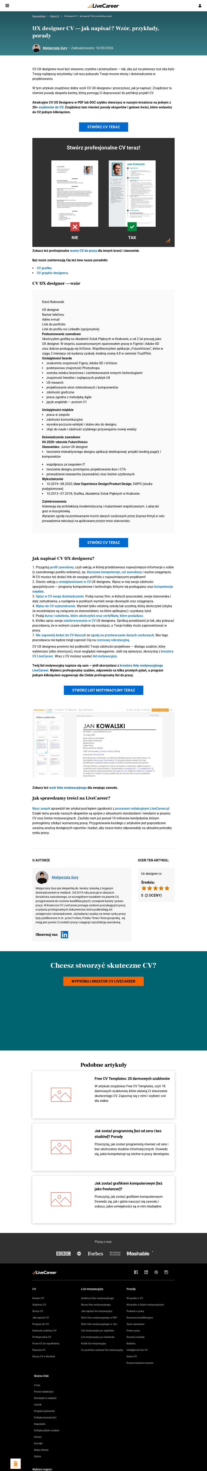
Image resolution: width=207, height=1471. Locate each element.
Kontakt (38, 1443)
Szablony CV (39, 1304)
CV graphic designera (52, 273)
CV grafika (44, 268)
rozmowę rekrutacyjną (113, 640)
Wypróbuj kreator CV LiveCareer (103, 981)
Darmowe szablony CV (44, 1330)
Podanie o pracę (135, 1311)
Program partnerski (44, 1411)
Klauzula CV (38, 1350)
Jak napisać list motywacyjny (96, 1311)
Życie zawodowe (135, 1324)
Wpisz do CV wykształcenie (55, 606)
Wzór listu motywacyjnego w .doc (99, 1324)
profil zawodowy (62, 567)
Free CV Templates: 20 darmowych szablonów (132, 1078)
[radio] (167, 888)
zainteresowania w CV (79, 621)
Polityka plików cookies (46, 1430)
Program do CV (40, 1324)
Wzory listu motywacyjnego (96, 1304)
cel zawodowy (131, 572)
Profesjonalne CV (41, 1337)
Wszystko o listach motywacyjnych (145, 1304)
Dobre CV (132, 1356)
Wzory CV (37, 1311)
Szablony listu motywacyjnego (97, 1298)
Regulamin (39, 1424)
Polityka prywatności (45, 1417)
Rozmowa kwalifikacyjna (140, 1317)
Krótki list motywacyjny (93, 1343)
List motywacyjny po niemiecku (98, 1337)
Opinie (37, 1456)
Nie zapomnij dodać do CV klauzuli (61, 635)
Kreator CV (38, 1298)
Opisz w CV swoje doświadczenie (60, 596)
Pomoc (38, 1437)
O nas (37, 1385)
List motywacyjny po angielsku (97, 1330)
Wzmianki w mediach (45, 1398)
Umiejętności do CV (137, 1350)
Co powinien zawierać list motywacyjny (102, 1350)
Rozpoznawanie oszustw (140, 1363)
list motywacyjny (105, 656)
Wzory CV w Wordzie (43, 1356)
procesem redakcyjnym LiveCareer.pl (142, 808)
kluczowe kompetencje (103, 572)
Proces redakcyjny (44, 1391)
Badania (131, 1343)
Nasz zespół (41, 808)
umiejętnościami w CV (75, 582)
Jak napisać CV (40, 1317)
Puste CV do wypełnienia (45, 1343)
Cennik (37, 1404)
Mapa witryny (41, 1450)
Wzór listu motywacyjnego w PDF (99, 1317)
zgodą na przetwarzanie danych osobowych (122, 635)
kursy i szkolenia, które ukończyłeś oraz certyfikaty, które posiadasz (94, 616)
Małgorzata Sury (55, 48)
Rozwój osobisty (136, 1337)
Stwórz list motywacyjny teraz (103, 690)
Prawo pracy (133, 1330)
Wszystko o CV (135, 1298)
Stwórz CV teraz (103, 127)
